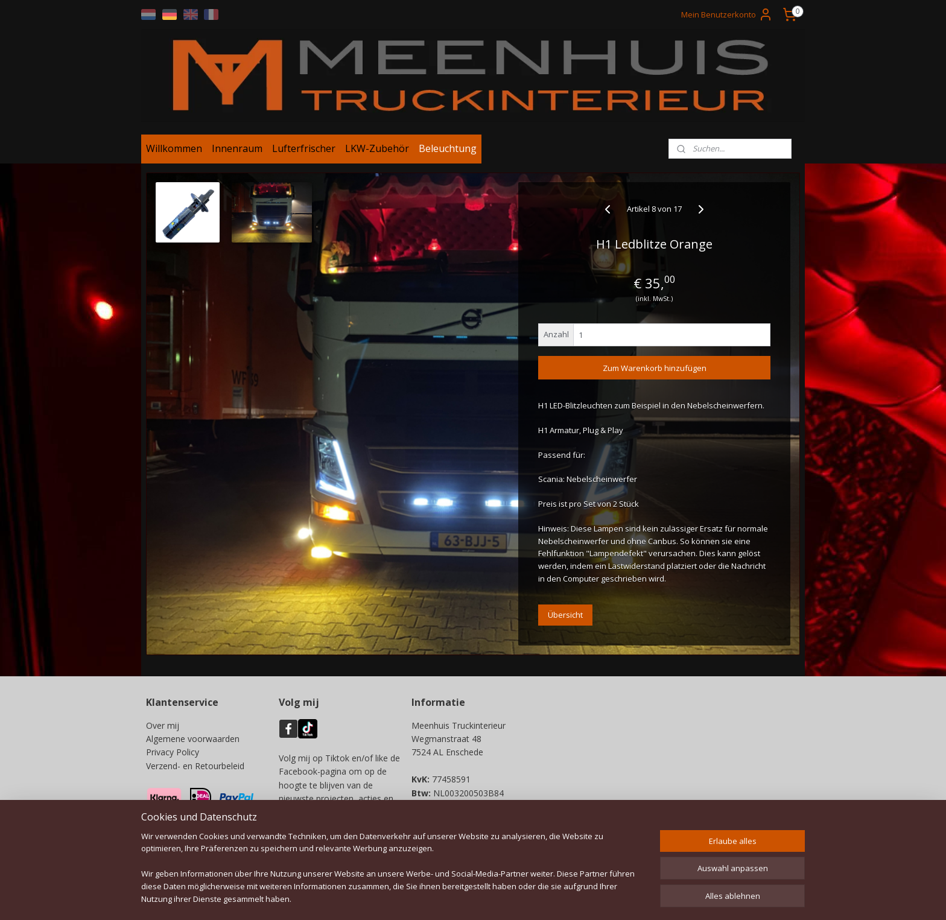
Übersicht (565, 619)
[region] (393, 875)
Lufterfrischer (303, 152)
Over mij (162, 729)
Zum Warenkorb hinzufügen (654, 372)
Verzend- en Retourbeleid (195, 770)
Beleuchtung (448, 152)
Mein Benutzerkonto (727, 14)
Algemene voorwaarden (193, 743)
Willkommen (174, 152)
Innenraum (237, 152)
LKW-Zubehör (377, 152)
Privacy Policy (172, 757)
